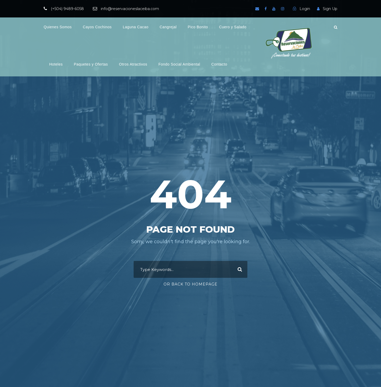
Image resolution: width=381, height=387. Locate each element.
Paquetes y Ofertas (91, 64)
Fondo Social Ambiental (179, 64)
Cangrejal (168, 27)
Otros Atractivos (133, 64)
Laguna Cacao (135, 27)
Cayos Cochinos (97, 27)
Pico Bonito (198, 27)
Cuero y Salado (233, 27)
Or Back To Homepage (190, 284)
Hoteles (56, 64)
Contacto (219, 64)
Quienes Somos (58, 27)
